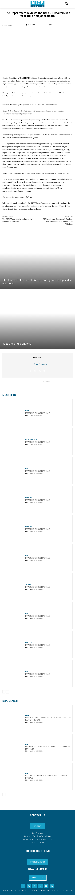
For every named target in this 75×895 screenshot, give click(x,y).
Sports (28, 584)
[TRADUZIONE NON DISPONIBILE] (37, 413)
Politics (28, 642)
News (10, 25)
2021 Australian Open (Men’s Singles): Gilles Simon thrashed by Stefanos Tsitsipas (58, 221)
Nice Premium (40, 364)
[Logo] (37, 4)
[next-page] (7, 691)
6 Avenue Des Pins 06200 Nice (38, 836)
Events (28, 410)
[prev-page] (3, 691)
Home (4, 25)
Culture (28, 497)
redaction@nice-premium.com (37, 839)
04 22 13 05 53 (37, 842)
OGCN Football (31, 439)
